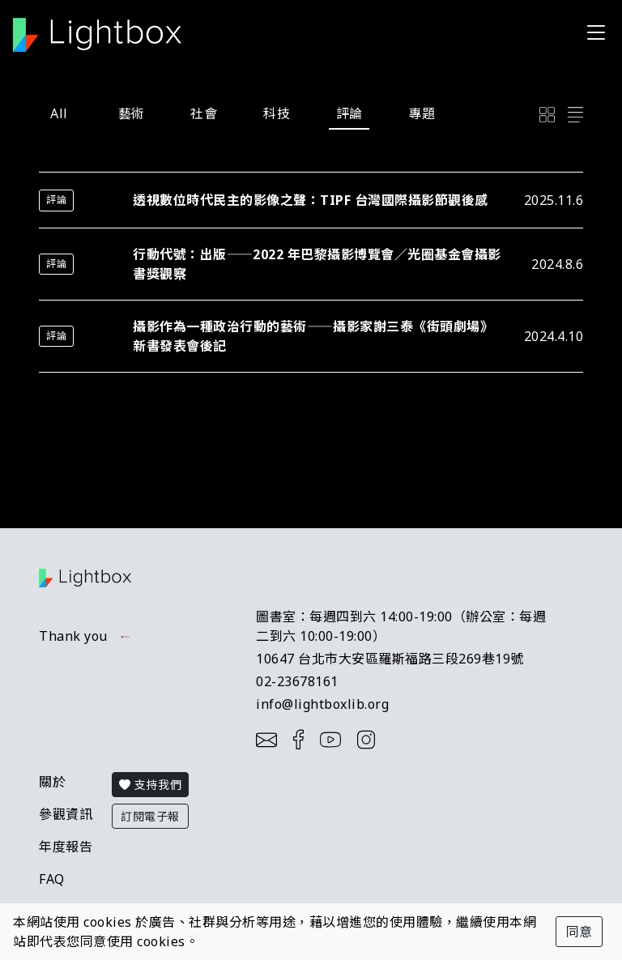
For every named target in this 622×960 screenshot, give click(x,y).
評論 (349, 113)
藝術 (131, 113)
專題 (421, 113)
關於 (52, 782)
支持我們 (150, 784)
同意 (579, 932)
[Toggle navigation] (596, 32)
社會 (203, 113)
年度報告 (65, 846)
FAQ (52, 879)
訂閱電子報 (150, 816)
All (59, 113)
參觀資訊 (65, 814)
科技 (276, 113)
